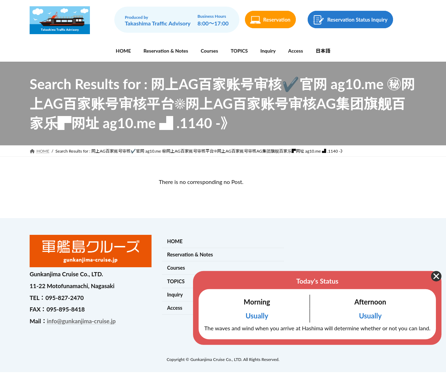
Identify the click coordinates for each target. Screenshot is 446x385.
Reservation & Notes (190, 254)
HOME (175, 241)
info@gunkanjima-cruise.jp (81, 321)
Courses (176, 268)
